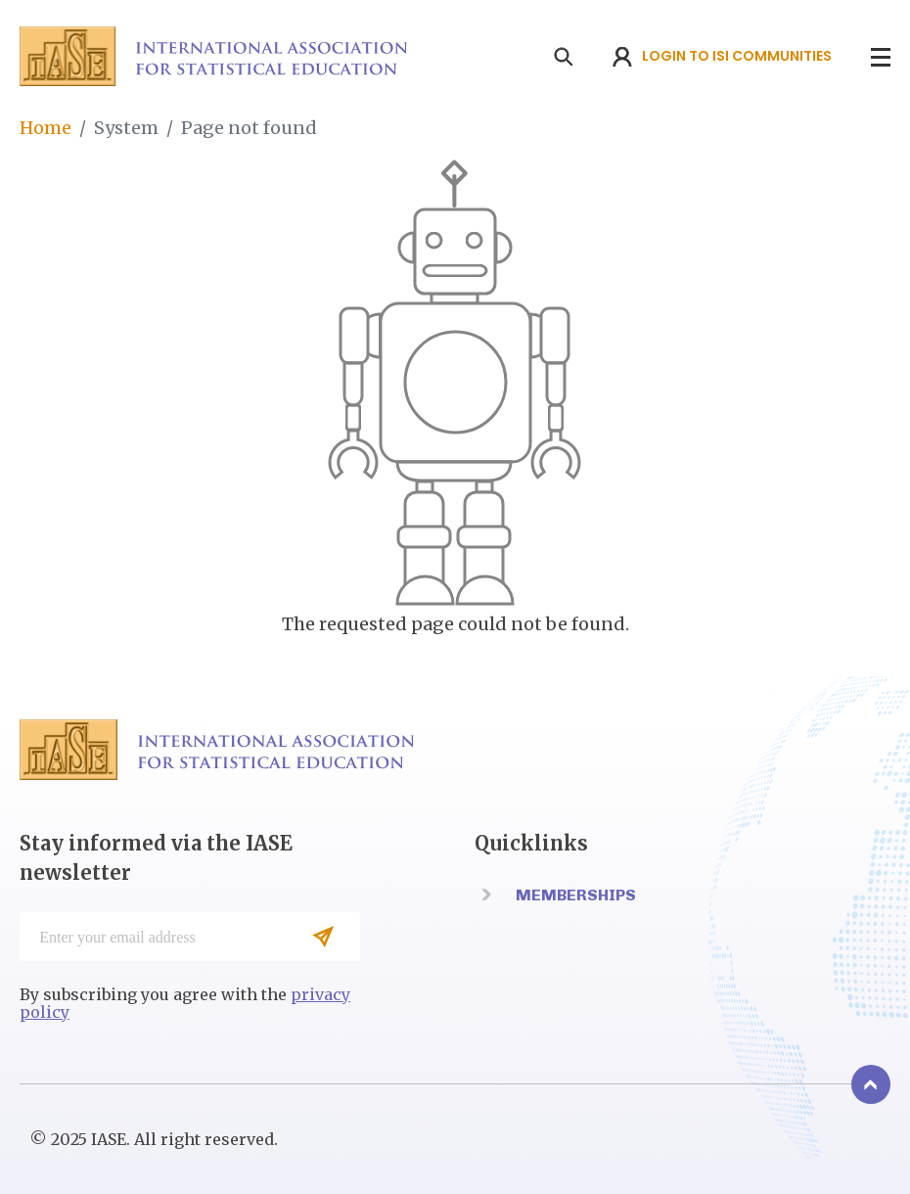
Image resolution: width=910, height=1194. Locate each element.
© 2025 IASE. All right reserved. (153, 1139)
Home (45, 127)
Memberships (576, 895)
